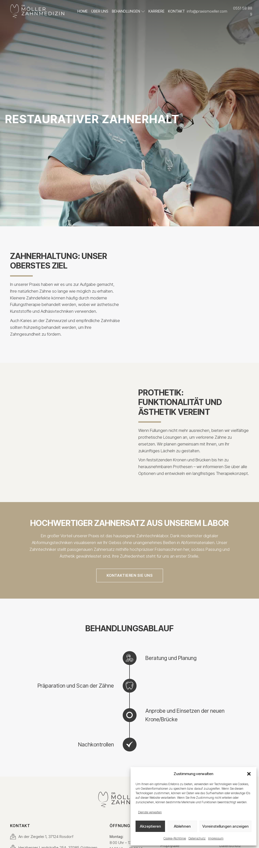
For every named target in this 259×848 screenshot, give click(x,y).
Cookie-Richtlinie (175, 838)
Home (82, 11)
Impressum (215, 838)
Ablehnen (182, 826)
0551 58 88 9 (242, 11)
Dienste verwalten (150, 812)
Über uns (99, 11)
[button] (248, 773)
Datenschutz (197, 838)
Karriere (156, 11)
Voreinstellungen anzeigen (225, 826)
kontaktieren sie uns (130, 575)
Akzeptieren (150, 826)
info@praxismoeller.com (207, 11)
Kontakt (176, 11)
